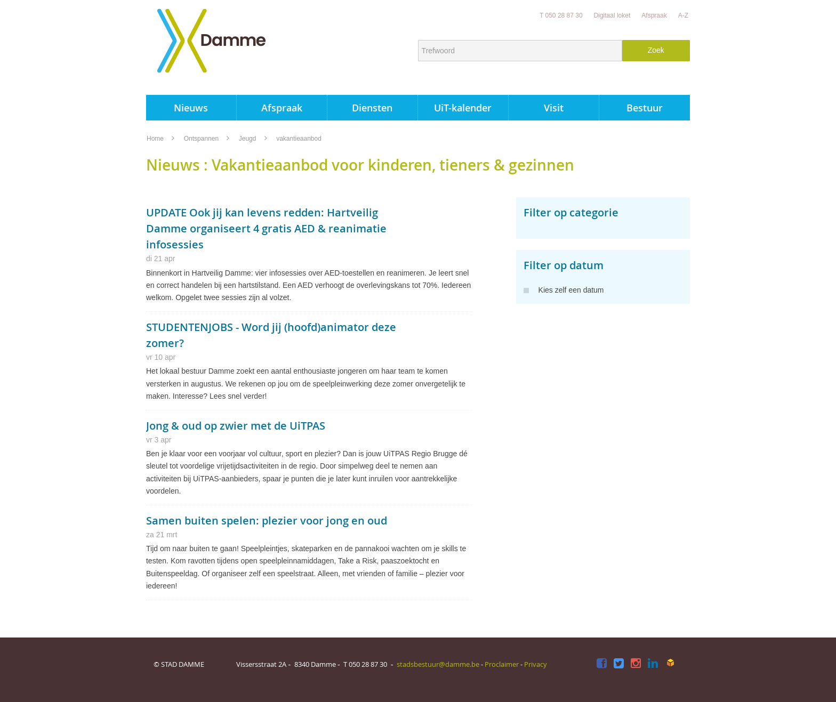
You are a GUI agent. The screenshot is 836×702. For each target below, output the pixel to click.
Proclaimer (502, 664)
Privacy (535, 664)
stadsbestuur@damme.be (438, 664)
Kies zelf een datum (564, 290)
